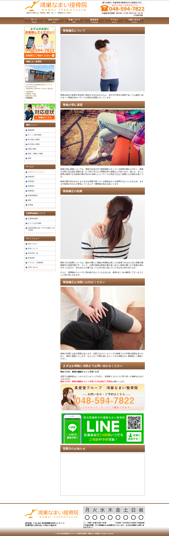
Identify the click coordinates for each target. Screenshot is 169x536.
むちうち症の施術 (34, 223)
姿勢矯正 (31, 186)
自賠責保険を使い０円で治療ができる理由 (41, 229)
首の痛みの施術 (34, 139)
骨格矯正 (31, 177)
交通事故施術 (33, 218)
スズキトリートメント (36, 172)
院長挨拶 (31, 258)
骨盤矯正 (31, 191)
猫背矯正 (31, 181)
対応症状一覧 (33, 253)
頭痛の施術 (32, 149)
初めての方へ (33, 244)
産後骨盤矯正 (33, 195)
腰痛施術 (31, 130)
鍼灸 (29, 200)
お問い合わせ (33, 267)
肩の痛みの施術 (34, 144)
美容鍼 (30, 205)
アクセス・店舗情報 (35, 262)
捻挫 (29, 158)
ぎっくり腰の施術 (34, 135)
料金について (33, 248)
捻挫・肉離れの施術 (35, 153)
